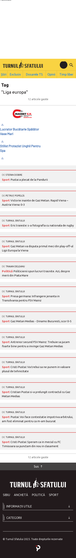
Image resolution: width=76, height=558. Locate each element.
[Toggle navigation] (63, 65)
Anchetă (21, 494)
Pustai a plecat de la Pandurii (29, 178)
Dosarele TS (35, 74)
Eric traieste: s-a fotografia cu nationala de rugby (42, 224)
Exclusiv (16, 74)
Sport (6, 178)
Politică (7, 270)
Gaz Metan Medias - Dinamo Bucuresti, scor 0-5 (41, 320)
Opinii (51, 74)
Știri (4, 74)
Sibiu (6, 494)
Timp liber (67, 74)
